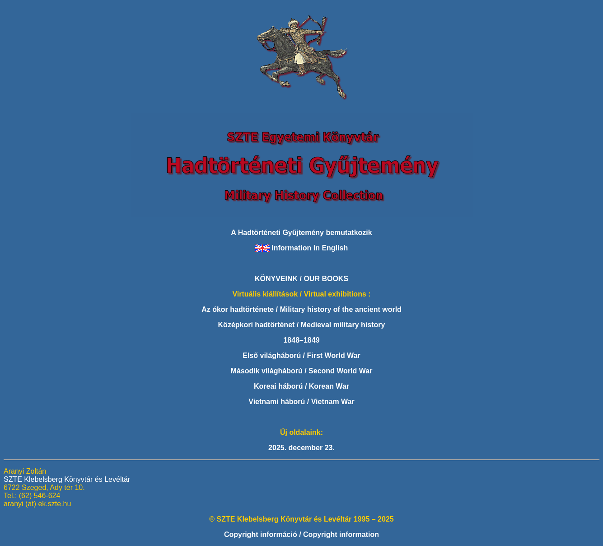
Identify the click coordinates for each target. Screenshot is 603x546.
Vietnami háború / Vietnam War (301, 401)
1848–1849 (301, 340)
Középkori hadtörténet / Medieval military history (301, 325)
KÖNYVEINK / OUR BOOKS (301, 278)
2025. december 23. (301, 448)
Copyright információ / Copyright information (301, 534)
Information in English (309, 248)
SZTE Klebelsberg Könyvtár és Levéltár (67, 479)
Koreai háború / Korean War (301, 386)
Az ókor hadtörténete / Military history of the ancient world (301, 309)
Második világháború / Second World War (302, 371)
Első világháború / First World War (301, 355)
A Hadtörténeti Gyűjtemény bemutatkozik (301, 232)
